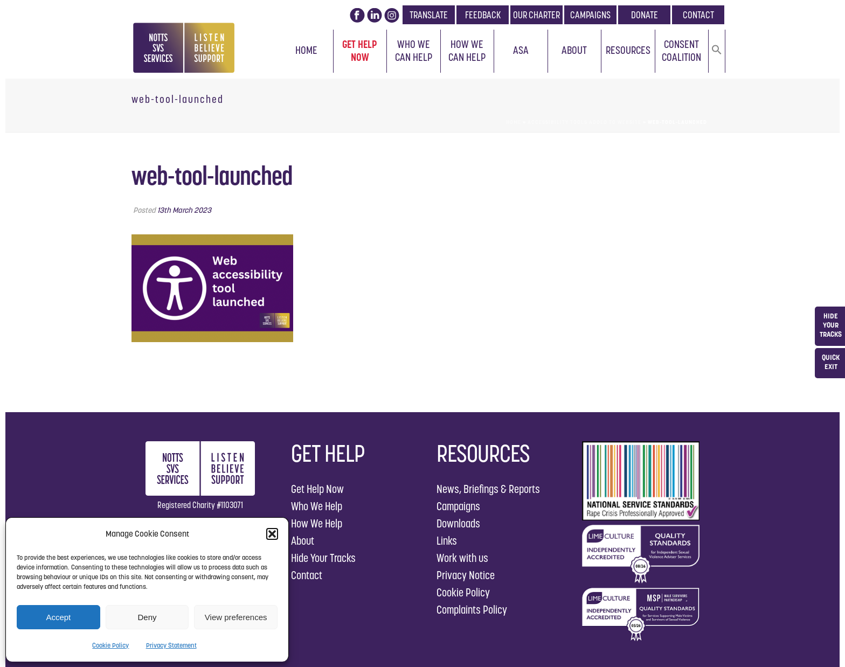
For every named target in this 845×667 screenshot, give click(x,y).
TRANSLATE (429, 15)
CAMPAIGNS (590, 15)
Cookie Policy (110, 645)
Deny (146, 617)
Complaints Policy (472, 609)
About (574, 50)
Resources (628, 50)
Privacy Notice (466, 575)
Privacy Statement (171, 645)
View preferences (236, 617)
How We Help (316, 523)
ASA (521, 50)
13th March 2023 (184, 210)
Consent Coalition (681, 50)
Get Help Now (359, 50)
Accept (58, 617)
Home (306, 50)
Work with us (462, 558)
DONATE (644, 15)
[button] (272, 534)
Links (447, 540)
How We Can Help (467, 50)
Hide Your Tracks (323, 558)
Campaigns (458, 506)
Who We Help (316, 506)
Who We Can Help (413, 50)
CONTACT (698, 15)
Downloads (458, 523)
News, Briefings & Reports (488, 489)
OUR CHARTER (536, 15)
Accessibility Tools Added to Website (584, 122)
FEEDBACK (483, 15)
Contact (306, 575)
